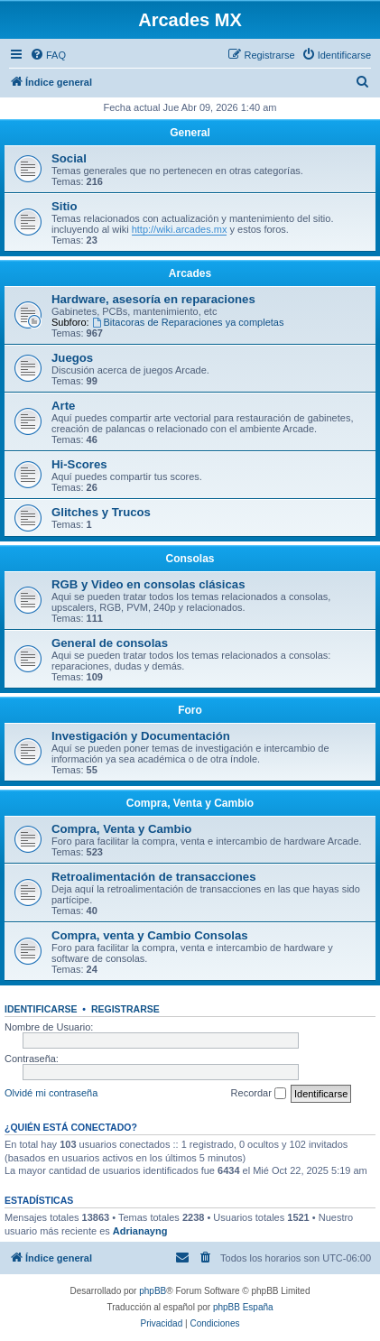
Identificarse (41, 1008)
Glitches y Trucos (101, 512)
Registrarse (125, 1008)
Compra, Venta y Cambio (190, 803)
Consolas (189, 558)
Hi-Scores (79, 464)
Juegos (72, 358)
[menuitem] (48, 55)
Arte (63, 405)
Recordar (258, 1093)
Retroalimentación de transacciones (153, 876)
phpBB (152, 1291)
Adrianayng (140, 1230)
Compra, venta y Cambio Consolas (149, 935)
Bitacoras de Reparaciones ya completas (188, 322)
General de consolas (109, 643)
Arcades (190, 273)
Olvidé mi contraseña (51, 1092)
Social (69, 158)
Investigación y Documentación (140, 736)
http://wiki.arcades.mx (179, 229)
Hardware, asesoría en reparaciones (153, 299)
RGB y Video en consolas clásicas (148, 584)
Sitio (64, 206)
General (190, 132)
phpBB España (243, 1307)
